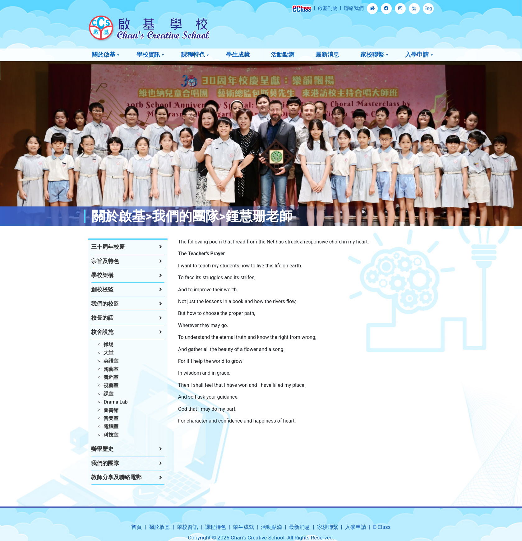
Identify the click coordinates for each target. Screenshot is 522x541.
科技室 (104, 435)
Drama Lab (109, 402)
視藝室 (104, 385)
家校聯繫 (372, 54)
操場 (102, 344)
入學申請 (417, 54)
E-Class (382, 527)
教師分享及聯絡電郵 (110, 477)
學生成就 (238, 54)
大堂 (102, 353)
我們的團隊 (99, 463)
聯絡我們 (354, 8)
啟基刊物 (328, 8)
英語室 (104, 361)
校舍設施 (96, 332)
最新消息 (327, 54)
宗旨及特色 (99, 261)
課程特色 (193, 54)
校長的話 (96, 318)
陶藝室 (104, 369)
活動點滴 (282, 54)
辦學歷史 (96, 449)
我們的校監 (99, 304)
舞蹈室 (104, 377)
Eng (428, 8)
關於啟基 (103, 54)
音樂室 (104, 418)
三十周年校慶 (101, 247)
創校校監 (96, 289)
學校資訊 (148, 54)
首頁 (136, 527)
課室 (102, 394)
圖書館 (104, 410)
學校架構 (96, 275)
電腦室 (104, 426)
